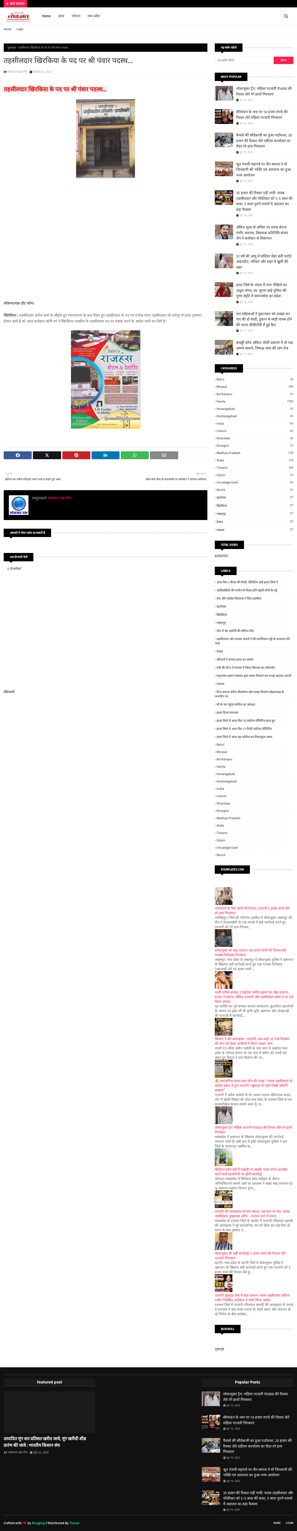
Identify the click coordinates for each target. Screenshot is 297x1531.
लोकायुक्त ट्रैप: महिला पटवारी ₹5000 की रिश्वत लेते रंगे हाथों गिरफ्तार (264, 91)
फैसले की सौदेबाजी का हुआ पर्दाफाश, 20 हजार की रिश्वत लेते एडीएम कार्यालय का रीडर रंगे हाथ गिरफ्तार (264, 140)
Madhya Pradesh (254, 453)
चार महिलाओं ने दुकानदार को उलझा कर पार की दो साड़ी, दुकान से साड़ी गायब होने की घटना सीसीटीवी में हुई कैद (264, 319)
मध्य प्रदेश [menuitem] (94, 16)
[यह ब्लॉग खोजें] (244, 60)
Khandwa (254, 438)
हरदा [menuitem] (61, 16)
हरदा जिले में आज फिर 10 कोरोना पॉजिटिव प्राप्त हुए (245, 721)
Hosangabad (254, 409)
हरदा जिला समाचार (227, 712)
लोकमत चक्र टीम (17, 72)
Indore (254, 431)
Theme (74, 1523)
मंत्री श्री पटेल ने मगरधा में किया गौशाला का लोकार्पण (245, 668)
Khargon (254, 445)
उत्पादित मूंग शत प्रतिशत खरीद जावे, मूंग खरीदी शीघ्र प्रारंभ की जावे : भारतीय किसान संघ (45, 1442)
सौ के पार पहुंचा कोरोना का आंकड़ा (235, 704)
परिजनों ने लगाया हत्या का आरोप (234, 659)
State (254, 460)
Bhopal (254, 387)
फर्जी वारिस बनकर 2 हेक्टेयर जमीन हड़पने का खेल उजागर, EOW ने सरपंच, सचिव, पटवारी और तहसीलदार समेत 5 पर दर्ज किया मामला (254, 997)
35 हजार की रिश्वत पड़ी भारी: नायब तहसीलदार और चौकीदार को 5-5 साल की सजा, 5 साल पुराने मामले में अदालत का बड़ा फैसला (264, 201)
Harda (254, 401)
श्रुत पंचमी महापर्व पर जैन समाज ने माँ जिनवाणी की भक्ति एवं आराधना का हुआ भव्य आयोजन (263, 169)
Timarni (254, 468)
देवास (254, 522)
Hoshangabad (254, 416)
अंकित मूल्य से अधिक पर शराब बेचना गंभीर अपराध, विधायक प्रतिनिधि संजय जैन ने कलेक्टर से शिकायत (262, 233)
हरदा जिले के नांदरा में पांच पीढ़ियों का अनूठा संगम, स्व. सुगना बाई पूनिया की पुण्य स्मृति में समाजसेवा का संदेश (261, 290)
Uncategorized (254, 482)
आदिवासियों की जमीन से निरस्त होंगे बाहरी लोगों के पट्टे (246, 590)
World (254, 490)
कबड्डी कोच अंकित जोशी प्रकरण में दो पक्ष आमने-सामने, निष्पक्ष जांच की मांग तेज (264, 345)
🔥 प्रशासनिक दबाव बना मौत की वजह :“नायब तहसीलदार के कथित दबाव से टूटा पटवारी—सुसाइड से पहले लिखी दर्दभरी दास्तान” (253, 1085)
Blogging (38, 1523)
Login (20, 29)
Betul (254, 379)
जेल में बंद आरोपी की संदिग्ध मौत (235, 631)
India (254, 423)
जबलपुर (254, 513)
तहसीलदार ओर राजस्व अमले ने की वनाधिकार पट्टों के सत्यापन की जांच (252, 641)
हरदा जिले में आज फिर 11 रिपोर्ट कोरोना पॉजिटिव (244, 729)
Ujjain (254, 475)
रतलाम (254, 530)
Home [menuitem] (46, 16)
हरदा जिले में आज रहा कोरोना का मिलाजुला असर (244, 737)
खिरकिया (254, 505)
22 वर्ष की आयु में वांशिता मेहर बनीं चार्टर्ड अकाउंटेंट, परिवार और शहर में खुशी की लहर (263, 261)
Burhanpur (254, 394)
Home (8, 29)
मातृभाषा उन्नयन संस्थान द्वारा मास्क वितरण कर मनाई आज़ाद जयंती (253, 676)
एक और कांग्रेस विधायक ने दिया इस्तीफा (238, 598)
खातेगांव (254, 497)
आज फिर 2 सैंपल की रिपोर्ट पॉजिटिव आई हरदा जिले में (247, 582)
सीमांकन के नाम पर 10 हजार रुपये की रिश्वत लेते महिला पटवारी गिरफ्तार (262, 115)
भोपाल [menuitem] (76, 16)
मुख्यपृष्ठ (11, 47)
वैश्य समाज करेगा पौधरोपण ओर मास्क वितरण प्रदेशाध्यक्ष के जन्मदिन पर (249, 694)
